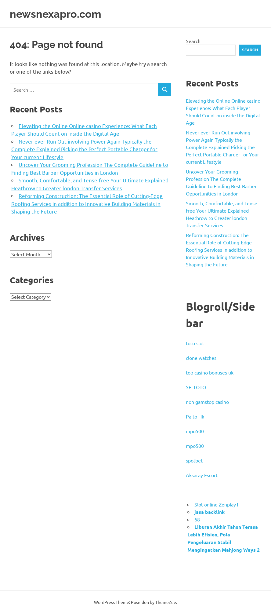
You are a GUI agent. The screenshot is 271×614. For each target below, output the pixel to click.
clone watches (201, 358)
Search (193, 41)
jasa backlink (209, 512)
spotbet (194, 460)
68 (197, 519)
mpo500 (195, 431)
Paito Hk (195, 416)
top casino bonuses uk (209, 372)
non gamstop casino (207, 402)
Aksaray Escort (202, 475)
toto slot (195, 343)
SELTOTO (196, 387)
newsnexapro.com (60, 13)
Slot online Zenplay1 (216, 504)
